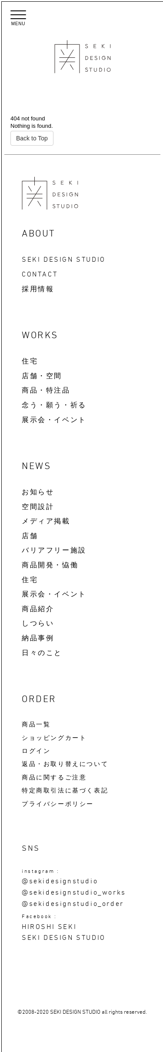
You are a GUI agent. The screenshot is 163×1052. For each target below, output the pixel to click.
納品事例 (38, 638)
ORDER (39, 699)
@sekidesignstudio (60, 881)
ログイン (36, 751)
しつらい (38, 623)
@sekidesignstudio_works (74, 892)
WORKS (40, 335)
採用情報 (38, 289)
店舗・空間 (42, 376)
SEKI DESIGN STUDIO (64, 259)
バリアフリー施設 (54, 550)
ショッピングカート (54, 738)
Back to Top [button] (32, 138)
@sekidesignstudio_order (73, 903)
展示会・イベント (54, 419)
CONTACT (39, 274)
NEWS (36, 466)
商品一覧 (36, 725)
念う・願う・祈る (54, 405)
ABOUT (39, 234)
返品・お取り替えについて (65, 764)
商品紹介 (38, 609)
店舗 (30, 536)
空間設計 (38, 506)
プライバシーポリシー (58, 804)
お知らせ (38, 492)
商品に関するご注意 (54, 778)
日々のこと (42, 652)
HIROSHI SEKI (49, 926)
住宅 (30, 361)
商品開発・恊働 (50, 565)
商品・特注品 (46, 390)
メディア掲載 (46, 521)
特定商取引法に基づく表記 (65, 791)
